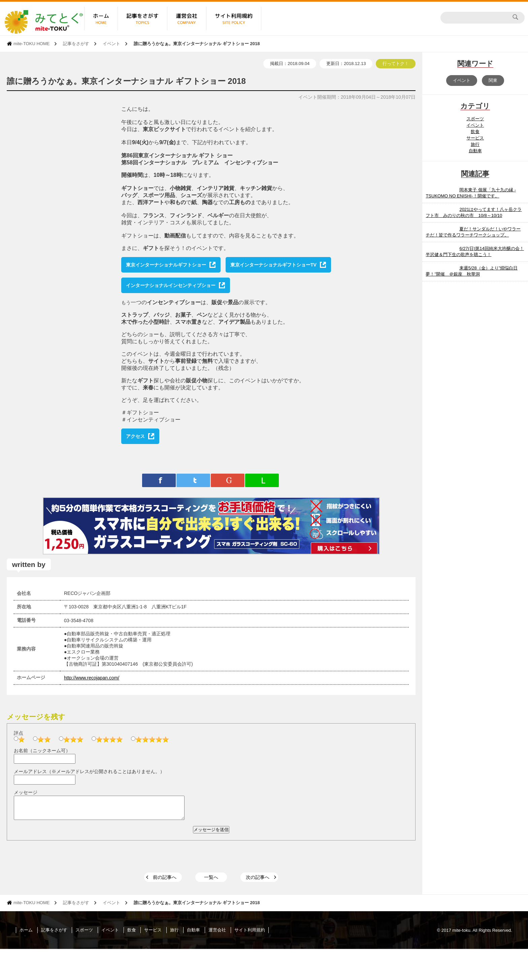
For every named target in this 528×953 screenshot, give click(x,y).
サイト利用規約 (249, 933)
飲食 (475, 131)
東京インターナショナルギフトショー (166, 264)
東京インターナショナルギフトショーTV (273, 264)
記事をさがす (76, 43)
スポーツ (475, 118)
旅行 (475, 144)
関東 (493, 80)
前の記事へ (164, 881)
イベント (111, 43)
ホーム (26, 933)
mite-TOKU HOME (31, 43)
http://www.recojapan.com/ (91, 677)
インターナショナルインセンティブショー (171, 285)
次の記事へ (257, 881)
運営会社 (217, 933)
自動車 (475, 150)
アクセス (135, 436)
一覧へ (211, 881)
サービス (475, 137)
